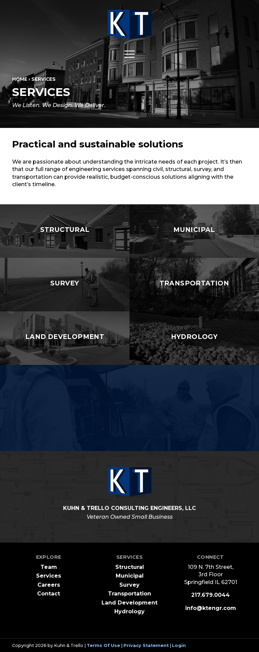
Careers (48, 585)
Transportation (129, 593)
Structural (129, 567)
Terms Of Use (103, 645)
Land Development (129, 602)
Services (48, 576)
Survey (129, 585)
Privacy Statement (146, 645)
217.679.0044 (210, 595)
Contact (48, 593)
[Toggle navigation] (129, 54)
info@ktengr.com (210, 608)
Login (179, 645)
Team (48, 567)
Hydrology (129, 611)
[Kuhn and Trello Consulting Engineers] (129, 24)
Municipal (130, 576)
